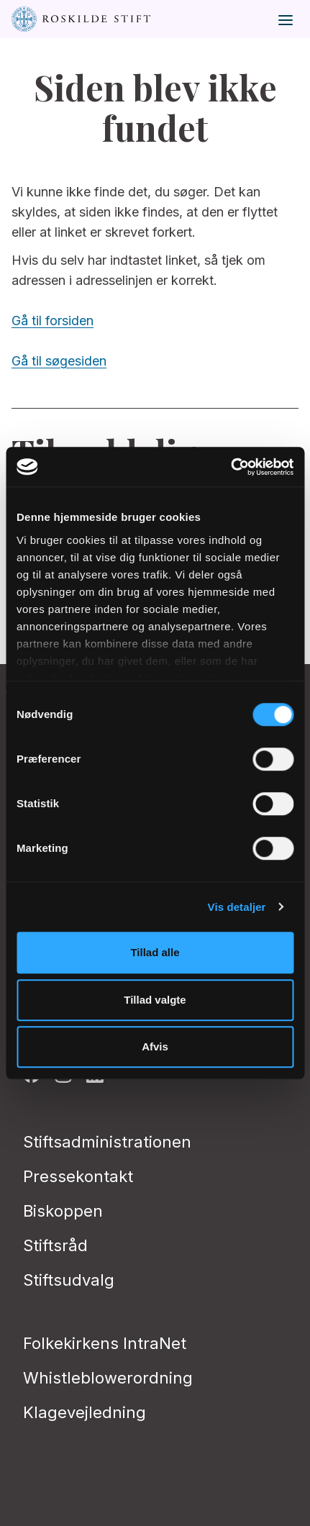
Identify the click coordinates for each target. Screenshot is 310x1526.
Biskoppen (63, 1211)
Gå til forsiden (53, 320)
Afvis (155, 1046)
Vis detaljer (237, 907)
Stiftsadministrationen (107, 1141)
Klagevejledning (84, 1412)
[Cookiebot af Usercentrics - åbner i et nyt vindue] (230, 467)
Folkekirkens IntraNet (104, 1343)
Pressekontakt (78, 1176)
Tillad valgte (155, 1000)
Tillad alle (154, 952)
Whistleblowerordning (108, 1377)
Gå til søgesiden (59, 360)
